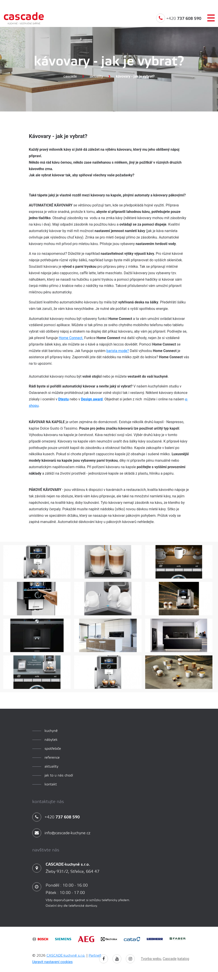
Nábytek (51, 740)
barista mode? (117, 351)
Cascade (70, 76)
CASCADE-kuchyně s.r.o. (66, 955)
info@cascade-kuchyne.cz (61, 833)
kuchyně (51, 731)
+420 (178, 21)
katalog (183, 959)
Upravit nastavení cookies (52, 962)
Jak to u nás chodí (59, 775)
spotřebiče (53, 749)
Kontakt (51, 784)
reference (52, 758)
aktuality (51, 766)
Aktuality (96, 76)
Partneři (95, 955)
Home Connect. (71, 338)
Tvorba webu (151, 959)
